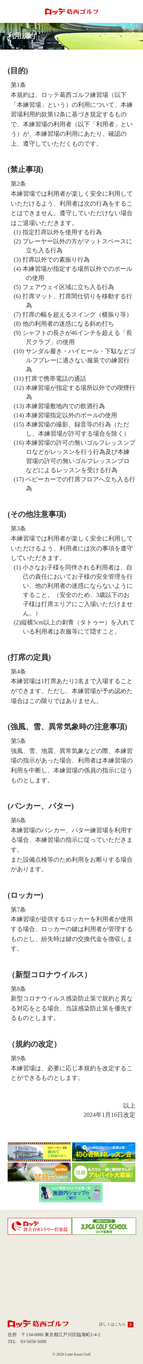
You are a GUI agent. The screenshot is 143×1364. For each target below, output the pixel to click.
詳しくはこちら (112, 1324)
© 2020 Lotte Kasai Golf (72, 1354)
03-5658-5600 (34, 1341)
